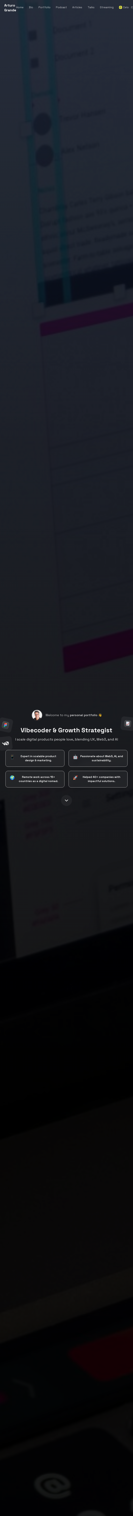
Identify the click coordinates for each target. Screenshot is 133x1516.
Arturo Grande (10, 7)
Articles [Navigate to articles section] (77, 7)
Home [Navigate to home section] (20, 7)
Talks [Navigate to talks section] (91, 7)
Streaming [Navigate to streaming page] (107, 7)
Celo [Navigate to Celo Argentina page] (122, 7)
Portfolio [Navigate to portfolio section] (44, 7)
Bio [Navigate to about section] (31, 7)
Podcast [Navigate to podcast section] (61, 7)
